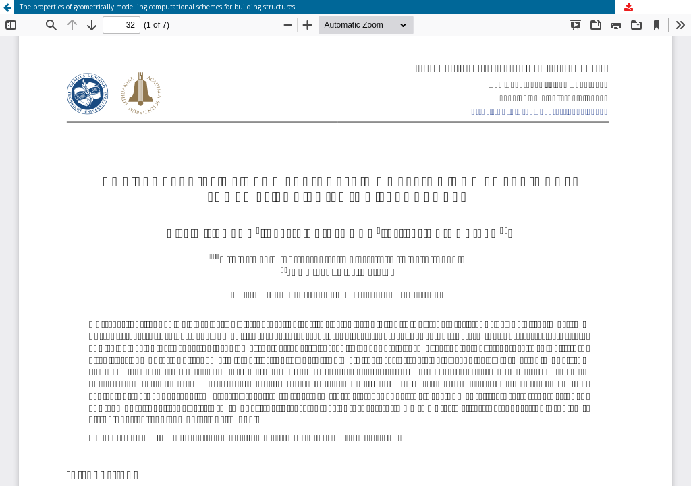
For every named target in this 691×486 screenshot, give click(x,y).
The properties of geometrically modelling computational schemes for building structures (157, 6)
